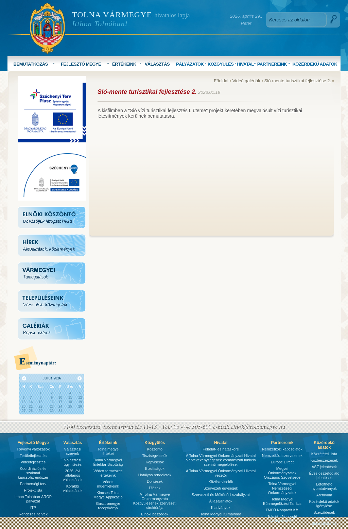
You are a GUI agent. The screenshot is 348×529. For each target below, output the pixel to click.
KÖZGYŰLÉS (220, 64)
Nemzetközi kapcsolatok (282, 449)
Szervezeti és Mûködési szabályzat (221, 495)
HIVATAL (245, 64)
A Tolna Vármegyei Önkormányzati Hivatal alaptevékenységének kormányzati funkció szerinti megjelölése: (221, 460)
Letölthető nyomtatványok (324, 486)
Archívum (324, 495)
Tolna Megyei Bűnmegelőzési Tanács (282, 501)
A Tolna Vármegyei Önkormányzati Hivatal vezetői (221, 473)
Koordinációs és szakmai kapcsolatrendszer (33, 472)
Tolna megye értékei (108, 451)
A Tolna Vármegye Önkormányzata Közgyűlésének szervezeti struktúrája (154, 501)
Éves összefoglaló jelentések (324, 475)
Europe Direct (282, 462)
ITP (33, 508)
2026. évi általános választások (72, 475)
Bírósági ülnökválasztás (324, 521)
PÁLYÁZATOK (190, 64)
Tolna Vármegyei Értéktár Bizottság (108, 462)
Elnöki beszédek (154, 514)
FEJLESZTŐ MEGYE (81, 64)
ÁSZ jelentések (324, 467)
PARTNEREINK (272, 64)
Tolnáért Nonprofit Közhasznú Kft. (282, 518)
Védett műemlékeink (108, 484)
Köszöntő (154, 449)
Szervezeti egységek (221, 488)
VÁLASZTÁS (157, 64)
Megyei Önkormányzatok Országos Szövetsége (282, 472)
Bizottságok (154, 468)
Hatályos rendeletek (154, 475)
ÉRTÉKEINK (124, 64)
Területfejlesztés (33, 456)
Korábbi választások (72, 488)
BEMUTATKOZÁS (31, 64)
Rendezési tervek (33, 514)
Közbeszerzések (324, 460)
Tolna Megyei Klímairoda (220, 514)
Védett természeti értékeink (108, 473)
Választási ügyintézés (73, 462)
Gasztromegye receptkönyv (108, 505)
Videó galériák (246, 80)
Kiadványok (220, 508)
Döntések (154, 481)
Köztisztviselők (220, 482)
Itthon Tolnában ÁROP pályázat (33, 499)
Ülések (154, 488)
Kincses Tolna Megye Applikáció (108, 495)
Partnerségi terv (33, 484)
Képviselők (155, 462)
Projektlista (33, 490)
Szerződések (324, 512)
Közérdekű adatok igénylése (324, 503)
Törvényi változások (33, 449)
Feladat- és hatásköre (221, 449)
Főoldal (221, 80)
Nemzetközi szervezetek (282, 456)
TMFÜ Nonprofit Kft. (282, 510)
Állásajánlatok (220, 501)
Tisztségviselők (154, 456)
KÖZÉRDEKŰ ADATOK (314, 64)
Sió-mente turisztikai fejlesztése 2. (297, 80)
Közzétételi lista (324, 454)
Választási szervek (72, 451)
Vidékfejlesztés (33, 462)
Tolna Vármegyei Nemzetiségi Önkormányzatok (282, 488)
